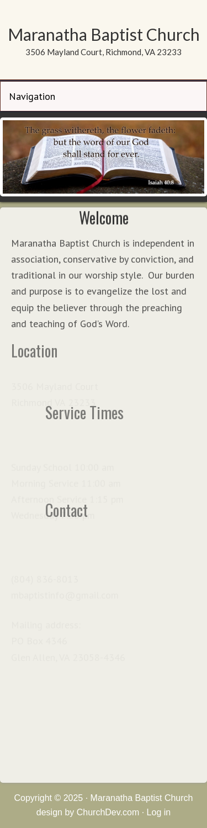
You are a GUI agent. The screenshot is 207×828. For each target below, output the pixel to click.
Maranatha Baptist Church (104, 34)
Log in (159, 812)
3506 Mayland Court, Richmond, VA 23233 (103, 52)
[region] (103, 156)
